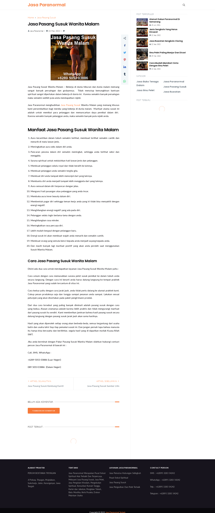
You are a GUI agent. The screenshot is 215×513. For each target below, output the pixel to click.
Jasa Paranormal (47, 5)
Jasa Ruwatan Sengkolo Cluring (166, 41)
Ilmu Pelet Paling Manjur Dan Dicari (167, 52)
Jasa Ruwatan (172, 91)
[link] (64, 31)
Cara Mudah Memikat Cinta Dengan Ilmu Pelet (163, 64)
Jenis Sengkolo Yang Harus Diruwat (163, 30)
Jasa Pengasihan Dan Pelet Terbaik (124, 487)
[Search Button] (184, 5)
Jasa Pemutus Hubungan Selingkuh (125, 473)
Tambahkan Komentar (43, 411)
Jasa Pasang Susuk (70, 105)
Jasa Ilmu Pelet (145, 90)
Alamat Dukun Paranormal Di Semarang (164, 20)
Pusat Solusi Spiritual (118, 477)
